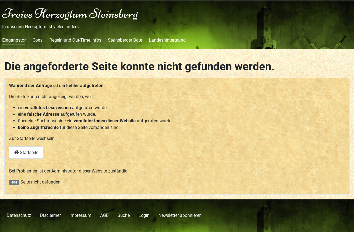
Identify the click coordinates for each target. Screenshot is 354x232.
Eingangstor (14, 40)
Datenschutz (19, 215)
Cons (37, 40)
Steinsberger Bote (125, 40)
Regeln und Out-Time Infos (75, 40)
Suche (124, 215)
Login (144, 215)
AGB (104, 215)
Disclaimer (50, 215)
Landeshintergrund (167, 40)
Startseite (26, 152)
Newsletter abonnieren (180, 215)
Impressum (80, 215)
